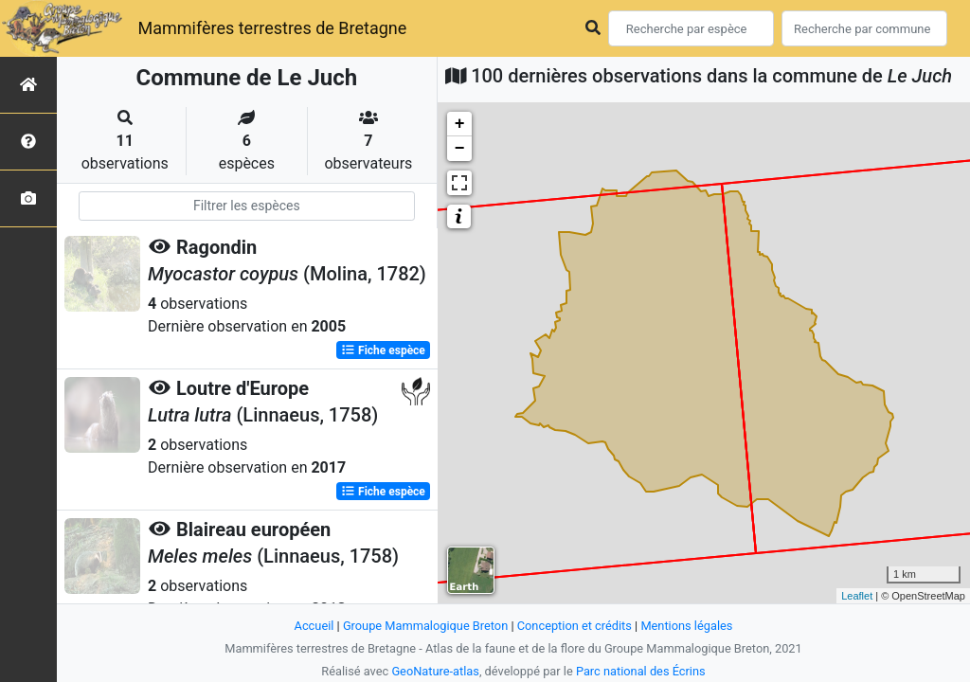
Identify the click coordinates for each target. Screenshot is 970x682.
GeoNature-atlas (435, 671)
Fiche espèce (383, 350)
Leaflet (856, 595)
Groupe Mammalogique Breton (425, 626)
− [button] (460, 148)
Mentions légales (686, 626)
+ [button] (460, 124)
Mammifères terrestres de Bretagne (271, 28)
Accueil (314, 626)
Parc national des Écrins (641, 671)
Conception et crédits (574, 626)
